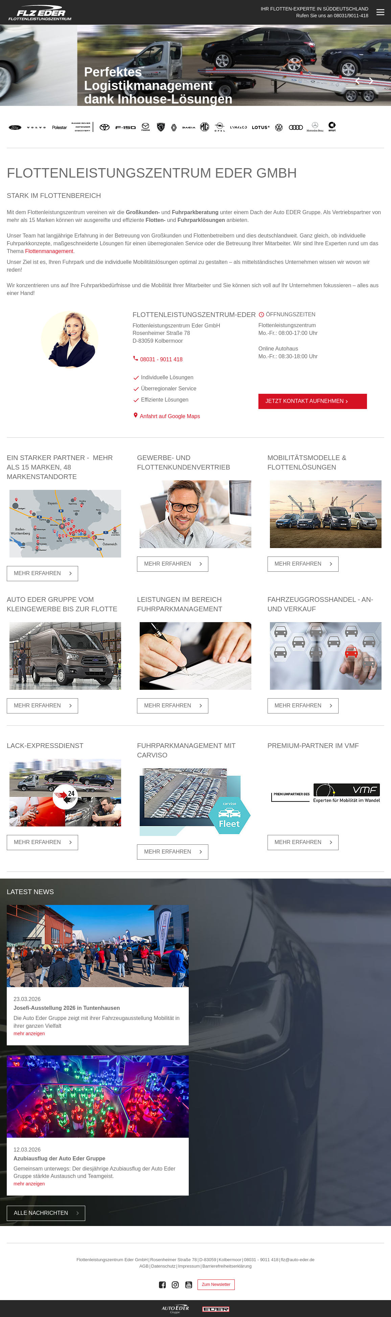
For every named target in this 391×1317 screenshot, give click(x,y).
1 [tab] (342, 84)
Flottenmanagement (49, 251)
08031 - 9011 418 (158, 359)
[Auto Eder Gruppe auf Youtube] (188, 1284)
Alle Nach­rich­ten (48, 1213)
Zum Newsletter (216, 1284)
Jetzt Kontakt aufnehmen (308, 401)
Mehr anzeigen (29, 1033)
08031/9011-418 (351, 15)
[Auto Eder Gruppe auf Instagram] (175, 1285)
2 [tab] (349, 84)
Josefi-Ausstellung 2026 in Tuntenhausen (67, 1008)
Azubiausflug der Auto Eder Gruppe (59, 1158)
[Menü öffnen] (379, 12)
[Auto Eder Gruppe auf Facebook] (162, 1284)
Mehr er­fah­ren (44, 573)
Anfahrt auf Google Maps (170, 416)
